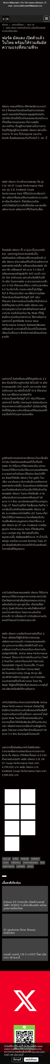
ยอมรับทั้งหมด (31, 1059)
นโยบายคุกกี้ (18, 1054)
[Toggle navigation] (46, 19)
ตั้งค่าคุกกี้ (17, 1059)
